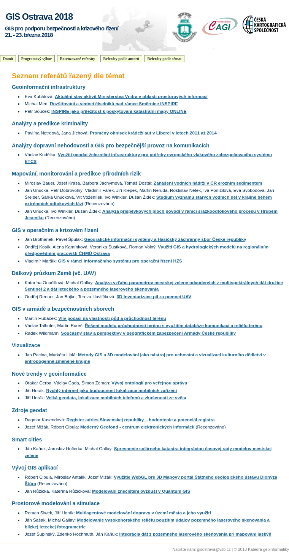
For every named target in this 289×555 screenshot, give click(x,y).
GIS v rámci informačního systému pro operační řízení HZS (120, 260)
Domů (8, 59)
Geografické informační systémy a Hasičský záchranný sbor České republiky (165, 239)
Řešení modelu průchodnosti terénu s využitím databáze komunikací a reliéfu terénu (173, 325)
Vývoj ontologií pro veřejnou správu (149, 382)
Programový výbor (36, 59)
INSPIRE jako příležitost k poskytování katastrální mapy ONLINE (118, 111)
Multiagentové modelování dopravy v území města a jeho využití (143, 512)
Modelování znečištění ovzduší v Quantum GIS (141, 491)
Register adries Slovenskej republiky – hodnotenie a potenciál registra (141, 419)
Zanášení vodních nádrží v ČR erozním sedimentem (208, 182)
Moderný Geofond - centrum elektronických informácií (137, 426)
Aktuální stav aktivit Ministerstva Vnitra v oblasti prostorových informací (131, 96)
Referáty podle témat (164, 59)
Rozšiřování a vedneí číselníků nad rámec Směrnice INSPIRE (114, 103)
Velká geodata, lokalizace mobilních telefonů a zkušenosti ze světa (116, 397)
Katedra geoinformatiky (268, 549)
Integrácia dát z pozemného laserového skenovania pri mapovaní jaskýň (195, 533)
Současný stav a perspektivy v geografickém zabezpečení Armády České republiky (148, 332)
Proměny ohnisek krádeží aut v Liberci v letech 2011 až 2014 (153, 132)
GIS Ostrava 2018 (39, 17)
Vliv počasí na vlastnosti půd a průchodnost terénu (112, 318)
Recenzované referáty (77, 59)
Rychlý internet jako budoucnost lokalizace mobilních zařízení (111, 390)
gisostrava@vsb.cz (213, 549)
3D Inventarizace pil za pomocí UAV (154, 296)
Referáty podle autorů (121, 59)
